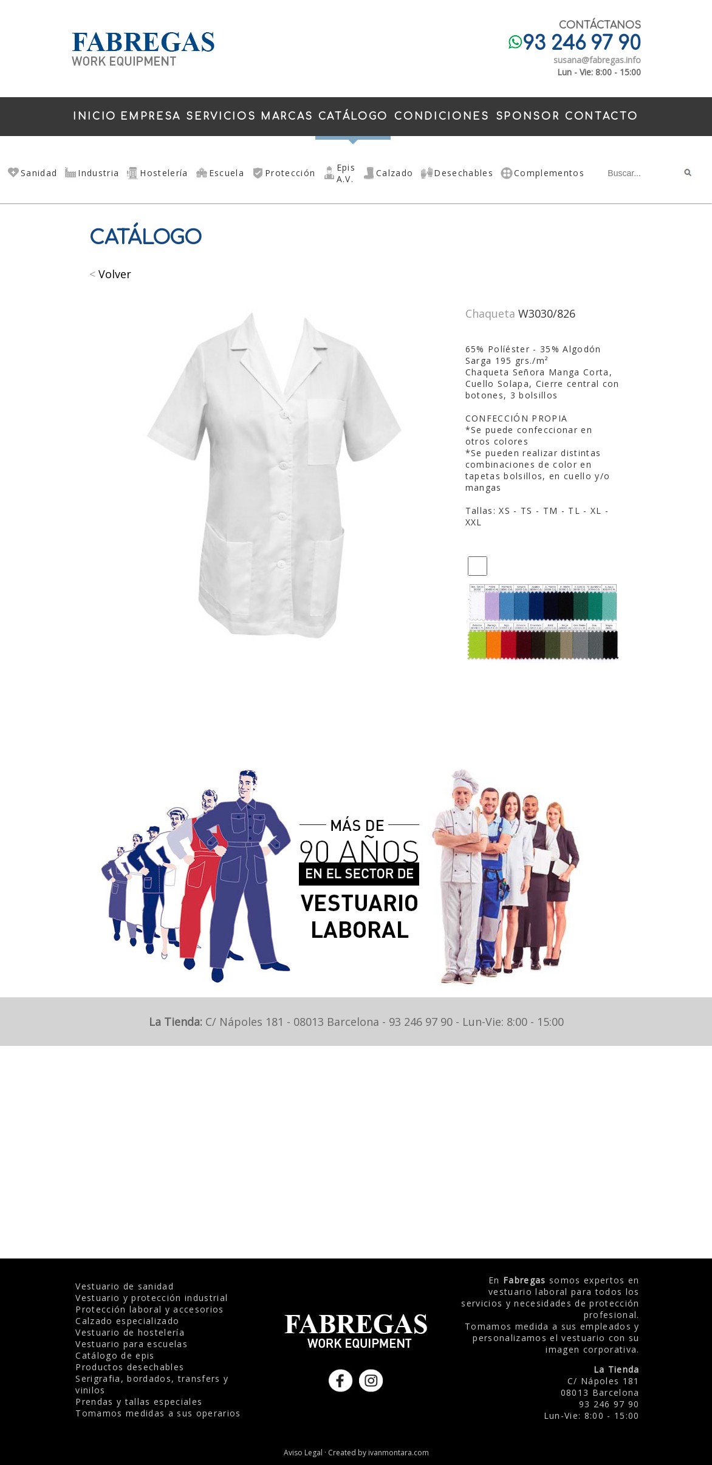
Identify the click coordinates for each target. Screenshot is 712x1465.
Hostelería (164, 173)
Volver (114, 274)
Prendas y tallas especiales (138, 1401)
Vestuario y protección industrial (151, 1297)
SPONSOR (528, 116)
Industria (98, 173)
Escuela (226, 173)
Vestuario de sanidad (124, 1286)
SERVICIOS (221, 116)
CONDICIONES (441, 116)
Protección (290, 173)
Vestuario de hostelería (130, 1332)
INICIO (95, 116)
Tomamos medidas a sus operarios (158, 1413)
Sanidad (39, 173)
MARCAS (287, 116)
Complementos (549, 173)
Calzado (394, 173)
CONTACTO (601, 116)
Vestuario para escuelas (131, 1344)
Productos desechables (129, 1367)
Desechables (463, 173)
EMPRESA (150, 116)
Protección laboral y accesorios (149, 1309)
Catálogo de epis (114, 1355)
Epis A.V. (346, 173)
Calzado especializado (127, 1321)
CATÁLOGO (353, 116)
